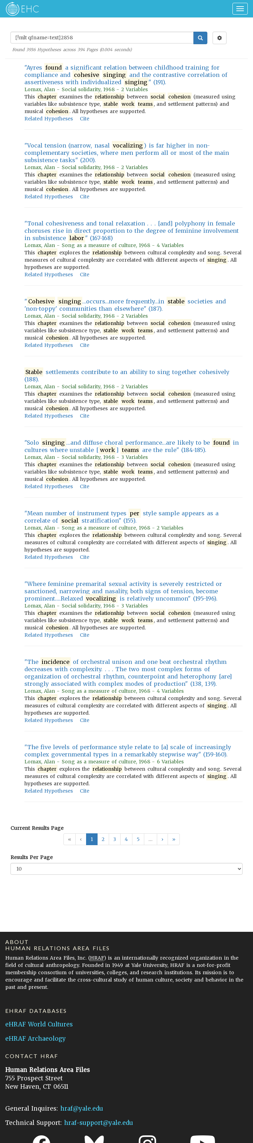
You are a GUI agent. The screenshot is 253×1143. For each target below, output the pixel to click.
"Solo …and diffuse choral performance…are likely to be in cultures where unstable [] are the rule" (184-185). (131, 446)
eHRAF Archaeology (35, 1038)
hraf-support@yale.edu (98, 1123)
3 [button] (114, 839)
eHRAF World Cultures (39, 1024)
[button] (162, 839)
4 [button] (126, 839)
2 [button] (103, 839)
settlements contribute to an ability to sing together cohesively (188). (126, 375)
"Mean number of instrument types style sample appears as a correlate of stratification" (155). (121, 517)
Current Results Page (36, 828)
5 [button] (138, 839)
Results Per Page (31, 857)
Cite (84, 119)
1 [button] (92, 839)
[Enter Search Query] (102, 37)
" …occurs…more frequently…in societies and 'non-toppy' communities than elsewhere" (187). (125, 305)
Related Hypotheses (48, 119)
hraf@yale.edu (81, 1108)
